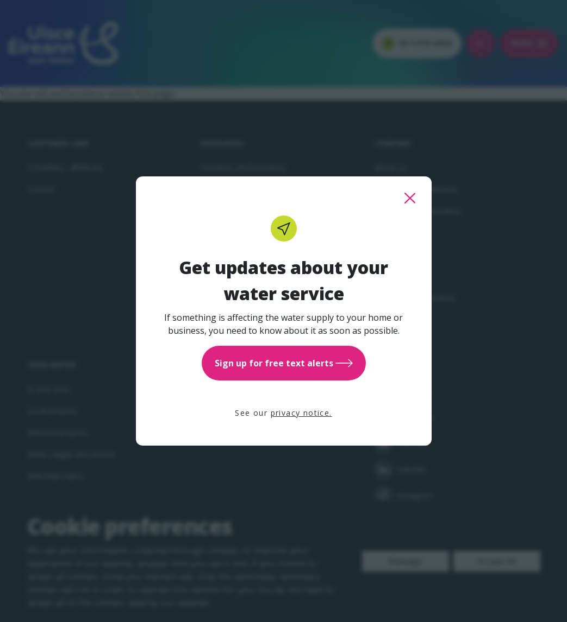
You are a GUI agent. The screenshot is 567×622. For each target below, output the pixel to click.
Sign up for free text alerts (284, 363)
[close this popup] (410, 198)
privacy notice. (301, 413)
